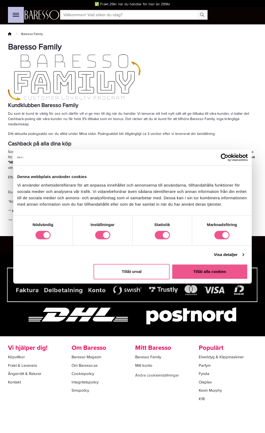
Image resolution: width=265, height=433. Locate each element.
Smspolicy (80, 390)
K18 (202, 398)
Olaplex (205, 382)
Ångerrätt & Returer (24, 373)
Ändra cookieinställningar (157, 375)
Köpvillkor (16, 357)
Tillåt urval (132, 271)
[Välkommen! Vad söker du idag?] (128, 15)
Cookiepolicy (83, 373)
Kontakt (14, 382)
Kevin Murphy (210, 390)
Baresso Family (148, 357)
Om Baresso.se (85, 365)
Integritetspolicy (85, 382)
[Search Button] (202, 15)
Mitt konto (143, 365)
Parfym (205, 365)
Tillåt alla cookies (209, 271)
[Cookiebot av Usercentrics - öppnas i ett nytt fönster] (224, 157)
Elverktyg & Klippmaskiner (221, 357)
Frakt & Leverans (22, 365)
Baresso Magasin (86, 357)
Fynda (204, 373)
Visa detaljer (225, 254)
